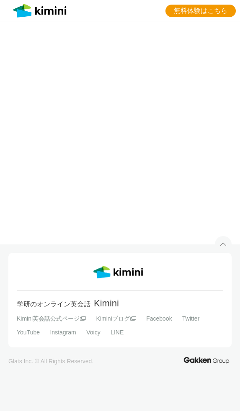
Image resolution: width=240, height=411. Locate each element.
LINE (117, 332)
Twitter (190, 318)
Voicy (93, 332)
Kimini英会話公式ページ (51, 318)
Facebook (159, 318)
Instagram (63, 332)
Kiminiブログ (116, 318)
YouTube (28, 332)
